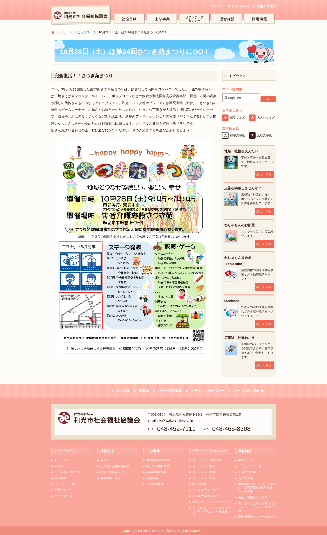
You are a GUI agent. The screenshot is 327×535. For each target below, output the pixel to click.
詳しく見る (263, 174)
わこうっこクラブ (250, 466)
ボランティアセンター (195, 19)
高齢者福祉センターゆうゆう (257, 516)
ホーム (60, 32)
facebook (231, 301)
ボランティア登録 (204, 478)
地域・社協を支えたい (241, 151)
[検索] (241, 98)
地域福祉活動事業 (158, 460)
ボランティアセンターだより (211, 501)
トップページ (64, 451)
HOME (217, 8)
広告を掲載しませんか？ (242, 188)
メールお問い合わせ (248, 391)
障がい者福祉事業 (158, 466)
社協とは (130, 19)
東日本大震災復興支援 (207, 496)
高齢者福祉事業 (156, 472)
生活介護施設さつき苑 (253, 497)
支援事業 (152, 478)
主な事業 (162, 19)
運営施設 (227, 19)
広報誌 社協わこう (239, 338)
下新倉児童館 (247, 472)
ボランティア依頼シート (208, 472)
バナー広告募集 (170, 391)
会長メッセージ (110, 460)
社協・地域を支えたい (115, 472)
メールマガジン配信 (205, 490)
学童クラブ (245, 460)
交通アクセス (264, 8)
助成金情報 (199, 484)
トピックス (82, 32)
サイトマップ (239, 8)
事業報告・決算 (110, 478)
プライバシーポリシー (207, 391)
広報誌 (144, 391)
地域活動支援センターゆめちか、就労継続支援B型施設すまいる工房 (257, 487)
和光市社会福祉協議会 (81, 15)
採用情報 (260, 19)
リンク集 (123, 391)
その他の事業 (155, 484)
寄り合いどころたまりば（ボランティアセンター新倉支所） (211, 511)
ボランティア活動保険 (207, 460)
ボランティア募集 (204, 466)
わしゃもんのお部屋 (239, 225)
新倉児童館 (245, 478)
